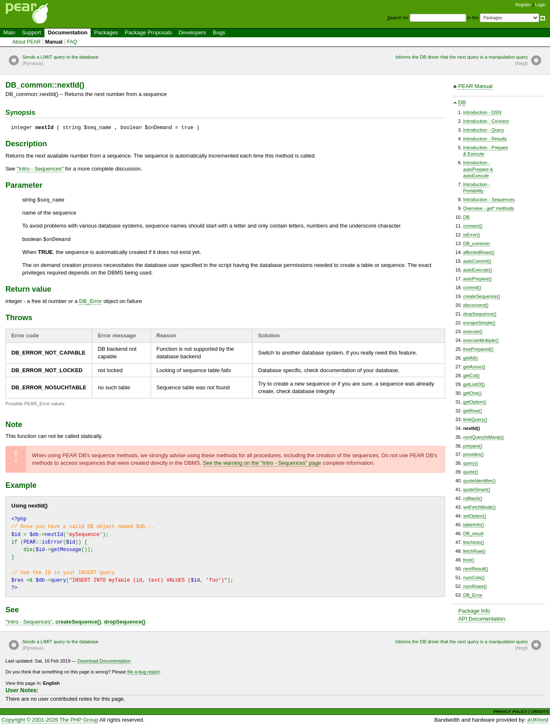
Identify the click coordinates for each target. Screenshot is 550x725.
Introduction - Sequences (489, 199)
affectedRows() (478, 252)
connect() (472, 225)
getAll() (470, 357)
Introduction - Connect (486, 121)
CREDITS (540, 711)
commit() (472, 287)
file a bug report (143, 671)
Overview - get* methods (488, 208)
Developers (192, 32)
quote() (470, 471)
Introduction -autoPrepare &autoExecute (478, 169)
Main (9, 32)
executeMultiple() (480, 340)
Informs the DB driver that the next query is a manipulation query (461, 60)
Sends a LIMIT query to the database (60, 60)
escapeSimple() (479, 322)
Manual (54, 42)
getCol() (471, 375)
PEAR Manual (475, 86)
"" (40, 169)
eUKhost (537, 720)
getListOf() (474, 384)
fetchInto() (473, 542)
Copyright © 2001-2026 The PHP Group (50, 720)
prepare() (472, 445)
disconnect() (475, 305)
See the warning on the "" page (262, 463)
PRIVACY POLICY (510, 711)
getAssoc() (474, 366)
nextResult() (475, 568)
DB (462, 102)
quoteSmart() (476, 489)
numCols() (474, 577)
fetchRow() (474, 551)
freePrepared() (478, 349)
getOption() (474, 401)
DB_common (476, 243)
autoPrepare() (477, 278)
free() (468, 559)
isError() (471, 234)
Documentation (68, 32)
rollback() (472, 498)
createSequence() (481, 296)
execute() (472, 331)
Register (523, 5)
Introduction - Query (483, 129)
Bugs (219, 32)
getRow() (472, 410)
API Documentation (481, 619)
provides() (473, 454)
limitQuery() (475, 419)
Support (31, 32)
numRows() (475, 586)
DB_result (473, 533)
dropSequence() (479, 313)
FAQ (72, 42)
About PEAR (26, 42)
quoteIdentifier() (479, 480)
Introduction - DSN (482, 112)
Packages (106, 32)
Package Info (474, 611)
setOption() (474, 515)
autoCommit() (477, 261)
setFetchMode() (479, 507)
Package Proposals (148, 32)
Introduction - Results (485, 138)
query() (470, 463)
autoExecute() (477, 269)
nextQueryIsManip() (483, 437)
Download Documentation (104, 660)
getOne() (472, 393)
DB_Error (472, 595)
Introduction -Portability (476, 187)
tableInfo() (473, 524)
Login (540, 5)
